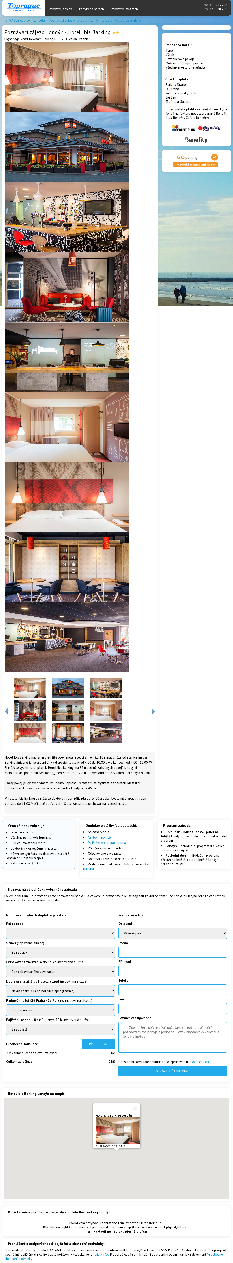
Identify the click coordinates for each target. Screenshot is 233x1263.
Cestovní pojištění (100, 837)
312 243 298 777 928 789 (215, 7)
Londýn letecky (101, 20)
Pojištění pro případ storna (107, 843)
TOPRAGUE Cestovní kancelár (24, 20)
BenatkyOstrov (60, 991)
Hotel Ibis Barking (128, 20)
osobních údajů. (201, 1062)
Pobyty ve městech (124, 9)
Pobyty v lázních (60, 9)
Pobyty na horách (91, 9)
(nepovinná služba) (25, 943)
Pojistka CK (101, 1254)
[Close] (135, 1108)
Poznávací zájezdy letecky (68, 20)
